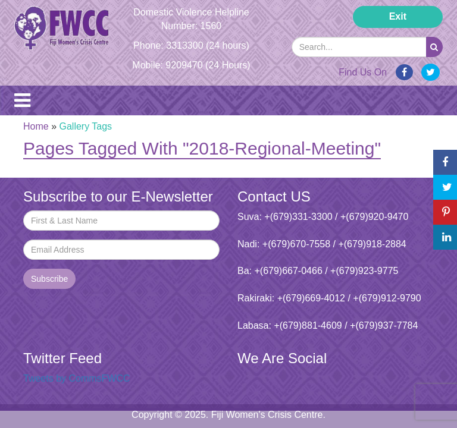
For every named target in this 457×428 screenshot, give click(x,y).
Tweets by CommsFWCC (76, 378)
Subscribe (49, 279)
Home (36, 126)
